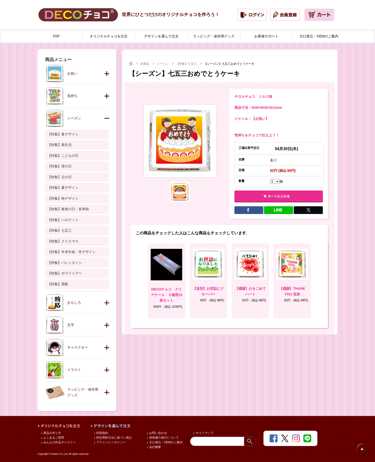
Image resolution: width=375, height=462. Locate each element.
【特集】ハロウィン (63, 220)
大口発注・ (318, 36)
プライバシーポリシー (111, 442)
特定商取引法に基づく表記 (114, 437)
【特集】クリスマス (63, 241)
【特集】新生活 (60, 145)
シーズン (163, 63)
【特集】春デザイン (63, 134)
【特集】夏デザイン (63, 188)
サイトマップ (204, 433)
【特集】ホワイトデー (65, 273)
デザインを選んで (161, 36)
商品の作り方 (52, 433)
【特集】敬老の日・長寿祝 (68, 209)
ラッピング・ (213, 36)
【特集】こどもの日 (63, 156)
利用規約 (102, 433)
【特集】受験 (58, 284)
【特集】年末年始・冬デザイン (72, 252)
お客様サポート (266, 36)
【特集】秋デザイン (63, 198)
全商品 (145, 63)
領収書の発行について (163, 437)
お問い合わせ (157, 433)
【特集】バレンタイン (65, 263)
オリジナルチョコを (109, 36)
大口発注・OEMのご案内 (165, 442)
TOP (56, 36)
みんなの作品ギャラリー (59, 442)
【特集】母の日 (60, 166)
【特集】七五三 (186, 63)
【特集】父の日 (60, 177)
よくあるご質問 (53, 437)
